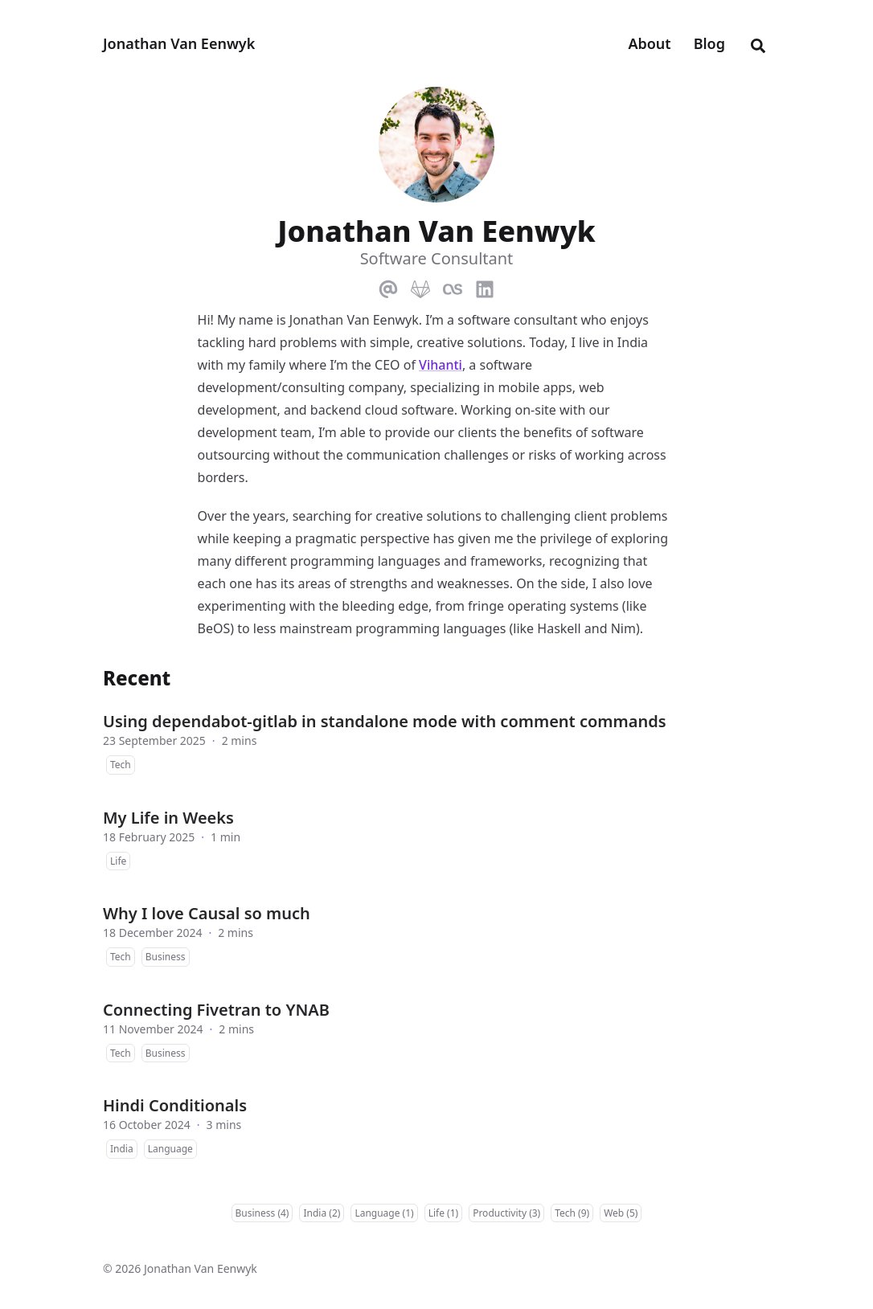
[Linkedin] (485, 286)
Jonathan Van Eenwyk (179, 43)
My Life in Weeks (168, 817)
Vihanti (440, 365)
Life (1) (443, 1213)
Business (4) (262, 1213)
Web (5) (620, 1213)
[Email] (388, 286)
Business (166, 956)
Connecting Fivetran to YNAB (216, 1010)
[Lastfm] (452, 286)
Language (170, 1149)
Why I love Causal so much (206, 913)
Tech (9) (572, 1213)
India (121, 1149)
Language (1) (384, 1213)
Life (118, 861)
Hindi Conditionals (175, 1105)
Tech (120, 764)
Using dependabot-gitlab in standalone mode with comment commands (384, 721)
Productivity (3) (506, 1213)
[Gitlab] (420, 286)
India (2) (321, 1213)
